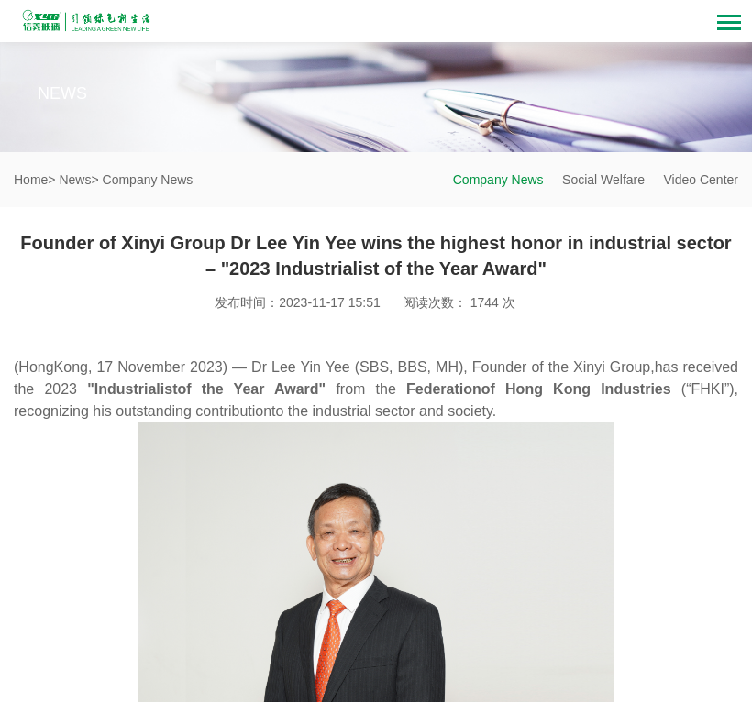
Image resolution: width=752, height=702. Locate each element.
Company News (498, 179)
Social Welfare (603, 179)
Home (31, 179)
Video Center (701, 179)
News (75, 179)
